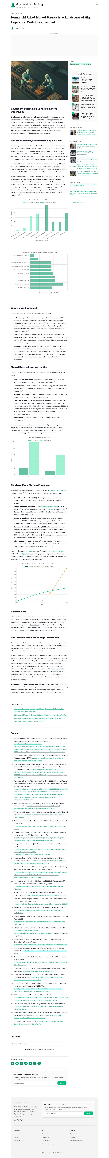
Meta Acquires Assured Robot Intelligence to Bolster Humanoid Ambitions (87, 80)
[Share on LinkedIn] (21, 1063)
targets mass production (49, 507)
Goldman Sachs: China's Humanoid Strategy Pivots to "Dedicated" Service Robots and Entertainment (86, 132)
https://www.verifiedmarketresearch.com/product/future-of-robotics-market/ (41, 945)
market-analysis (75, 64)
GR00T (61, 551)
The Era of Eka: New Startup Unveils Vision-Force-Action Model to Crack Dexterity (88, 116)
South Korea (34, 625)
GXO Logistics (61, 490)
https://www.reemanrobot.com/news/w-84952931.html (46, 895)
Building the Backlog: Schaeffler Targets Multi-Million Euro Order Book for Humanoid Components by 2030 (87, 166)
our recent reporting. (58, 669)
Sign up (62, 1083)
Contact (16, 1137)
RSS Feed (17, 1140)
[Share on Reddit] (26, 1063)
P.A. (23, 28)
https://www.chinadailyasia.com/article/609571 (39, 971)
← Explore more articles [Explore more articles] (77, 202)
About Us (17, 1134)
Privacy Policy (46, 1134)
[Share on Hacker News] (30, 1063)
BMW (53, 490)
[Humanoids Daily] (27, 5)
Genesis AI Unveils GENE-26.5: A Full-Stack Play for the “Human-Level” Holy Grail (88, 89)
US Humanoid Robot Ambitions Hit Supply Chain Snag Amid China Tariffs (40, 715)
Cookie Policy (46, 1140)
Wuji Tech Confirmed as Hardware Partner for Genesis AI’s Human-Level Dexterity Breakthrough (87, 173)
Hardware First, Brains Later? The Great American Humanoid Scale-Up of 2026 (87, 159)
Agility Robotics (27, 554)
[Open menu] (96, 4)
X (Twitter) (73, 1134)
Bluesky (72, 1137)
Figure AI (31, 551)
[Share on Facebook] (17, 1063)
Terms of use (46, 1137)
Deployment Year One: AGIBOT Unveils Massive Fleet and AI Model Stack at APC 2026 (88, 107)
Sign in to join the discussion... (20, 1043)
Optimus (49, 509)
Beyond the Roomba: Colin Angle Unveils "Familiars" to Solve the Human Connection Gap (88, 98)
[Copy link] (39, 1063)
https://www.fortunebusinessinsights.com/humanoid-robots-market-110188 (41, 904)
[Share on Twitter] (12, 1063)
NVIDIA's (55, 551)
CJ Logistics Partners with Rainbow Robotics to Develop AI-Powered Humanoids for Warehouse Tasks (83, 193)
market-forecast (86, 64)
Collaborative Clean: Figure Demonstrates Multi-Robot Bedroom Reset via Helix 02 (87, 152)
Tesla (28, 509)
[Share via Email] (34, 1063)
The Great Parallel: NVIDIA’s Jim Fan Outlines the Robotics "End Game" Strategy (87, 146)
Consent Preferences (48, 1144)
